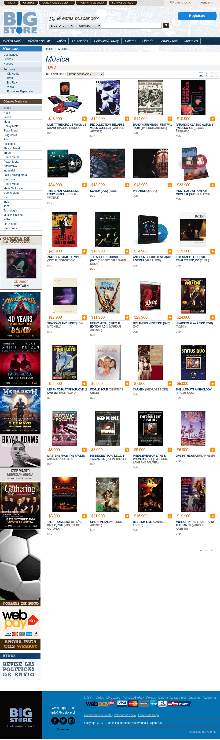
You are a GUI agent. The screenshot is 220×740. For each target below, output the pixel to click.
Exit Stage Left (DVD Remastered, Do (190, 258)
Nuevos (8, 63)
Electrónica (10, 228)
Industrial (9, 170)
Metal (7, 121)
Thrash (8, 152)
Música (88, 697)
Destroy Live (142, 522)
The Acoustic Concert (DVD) (106, 258)
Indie (7, 201)
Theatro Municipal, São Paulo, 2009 (64, 523)
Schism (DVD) (99, 191)
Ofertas (28, 2)
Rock (7, 112)
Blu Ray (12, 82)
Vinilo (10, 87)
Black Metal (11, 130)
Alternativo (10, 166)
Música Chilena (13, 215)
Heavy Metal (11, 126)
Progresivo (10, 135)
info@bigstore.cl (63, 712)
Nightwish (21, 285)
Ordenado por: (56, 74)
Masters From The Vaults (66, 455)
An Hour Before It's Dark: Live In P (152, 258)
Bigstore (20, 23)
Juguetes (191, 41)
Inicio (11, 2)
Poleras (130, 41)
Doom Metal (11, 184)
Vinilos (61, 41)
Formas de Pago (122, 2)
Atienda (211, 731)
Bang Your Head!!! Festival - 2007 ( (152, 126)
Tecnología (10, 210)
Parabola (140, 191)
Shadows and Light (61, 323)
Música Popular (38, 41)
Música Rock (12, 41)
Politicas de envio (92, 2)
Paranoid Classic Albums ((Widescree (194, 126)
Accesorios (10, 49)
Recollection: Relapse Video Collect (107, 126)
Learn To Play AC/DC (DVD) (194, 323)
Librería (147, 41)
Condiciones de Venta (57, 2)
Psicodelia (10, 144)
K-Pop (7, 219)
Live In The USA (186, 455)
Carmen (139, 389)
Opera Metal (99, 522)
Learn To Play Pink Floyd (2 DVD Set (67, 391)
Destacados (11, 54)
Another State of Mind (64, 257)
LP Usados (80, 41)
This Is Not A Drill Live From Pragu (63, 192)
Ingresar (206, 2)
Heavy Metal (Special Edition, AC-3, (105, 325)
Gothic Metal (11, 192)
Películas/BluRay (106, 41)
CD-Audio (13, 73)
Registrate (197, 16)
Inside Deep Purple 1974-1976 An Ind (107, 457)
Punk (7, 139)
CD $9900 (21, 282)
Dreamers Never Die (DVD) (151, 323)
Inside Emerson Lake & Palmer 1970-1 (149, 457)
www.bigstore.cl (63, 708)
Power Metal (11, 161)
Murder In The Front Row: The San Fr (195, 523)
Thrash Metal (12, 148)
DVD (10, 78)
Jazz (6, 206)
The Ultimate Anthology (193, 389)
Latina (7, 117)
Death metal (11, 157)
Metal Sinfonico (13, 188)
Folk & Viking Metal (16, 175)
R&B (6, 197)
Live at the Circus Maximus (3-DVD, (66, 126)
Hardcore (9, 179)
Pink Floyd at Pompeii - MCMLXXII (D (192, 192)
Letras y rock (169, 41)
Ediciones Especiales (20, 91)
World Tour (99, 389)
